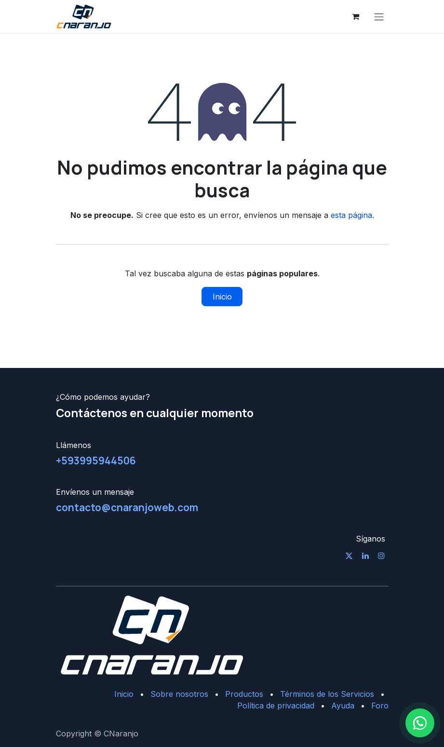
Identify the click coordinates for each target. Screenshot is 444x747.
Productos (244, 694)
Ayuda (342, 705)
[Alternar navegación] (379, 16)
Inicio (222, 296)
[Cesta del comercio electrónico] (355, 16)
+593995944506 (96, 460)
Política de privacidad (275, 705)
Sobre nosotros (179, 694)
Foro (380, 705)
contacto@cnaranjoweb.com (127, 507)
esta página (351, 215)
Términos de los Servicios (327, 694)
